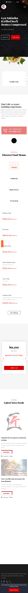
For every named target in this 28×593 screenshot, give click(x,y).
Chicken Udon (7, 246)
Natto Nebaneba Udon (9, 262)
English (8, 2)
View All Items (14, 313)
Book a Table (16, 37)
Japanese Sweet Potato (14, 354)
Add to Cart (5, 37)
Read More (6, 452)
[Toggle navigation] (25, 7)
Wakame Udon (7, 213)
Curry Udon (6, 279)
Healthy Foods (14, 82)
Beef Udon (6, 229)
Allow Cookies (14, 590)
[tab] (14, 165)
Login (17, 2)
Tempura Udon (7, 295)
